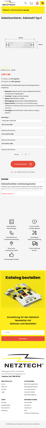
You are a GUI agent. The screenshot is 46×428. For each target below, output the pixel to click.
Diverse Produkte (29, 392)
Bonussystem (5, 408)
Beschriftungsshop (30, 395)
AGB (25, 410)
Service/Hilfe (28, 402)
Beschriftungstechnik (31, 384)
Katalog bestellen (23, 277)
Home (3, 384)
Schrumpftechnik (29, 389)
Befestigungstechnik (30, 387)
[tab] (23, 179)
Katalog (3, 402)
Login (3, 392)
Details (4, 179)
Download (27, 405)
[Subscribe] (23, 338)
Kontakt (3, 389)
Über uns (4, 387)
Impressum (28, 408)
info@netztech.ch (19, 374)
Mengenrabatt (6, 405)
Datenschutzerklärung (31, 413)
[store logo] (8, 3)
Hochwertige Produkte (11, 259)
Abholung (4, 410)
